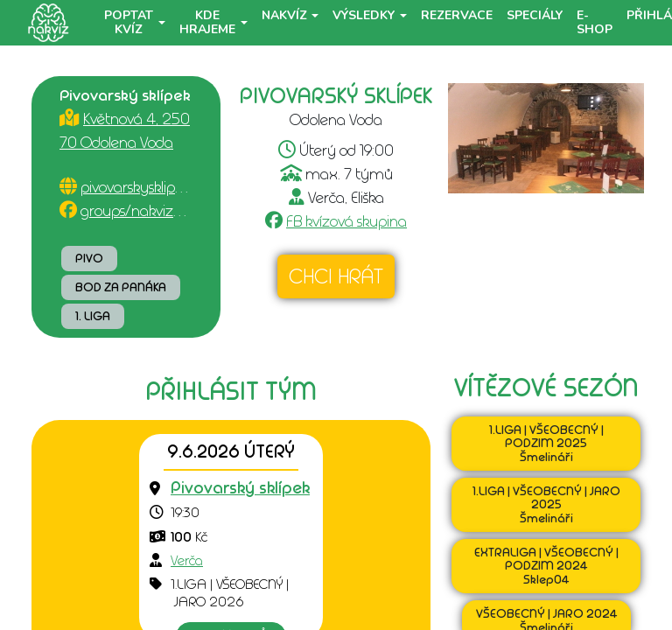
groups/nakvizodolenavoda (169, 211)
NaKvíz (284, 15)
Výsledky (363, 15)
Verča (187, 561)
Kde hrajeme (207, 22)
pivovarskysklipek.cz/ (147, 187)
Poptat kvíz (128, 22)
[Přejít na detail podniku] (240, 489)
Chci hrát (336, 276)
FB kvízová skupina (346, 221)
